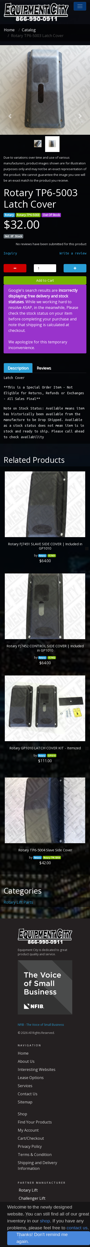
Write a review (73, 253)
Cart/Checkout (31, 1138)
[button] (80, 6)
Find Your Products (35, 1122)
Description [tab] (18, 368)
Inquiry (10, 253)
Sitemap (25, 1102)
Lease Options (31, 1077)
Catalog (29, 29)
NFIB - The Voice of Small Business (41, 1025)
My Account (28, 1130)
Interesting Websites (36, 1069)
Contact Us (27, 1093)
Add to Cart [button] (45, 280)
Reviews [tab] (44, 368)
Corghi (25, 1214)
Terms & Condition (35, 1154)
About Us (26, 1061)
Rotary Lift (28, 1190)
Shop (22, 1114)
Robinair (26, 1206)
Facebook (29, 1236)
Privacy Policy (30, 1146)
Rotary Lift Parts (18, 902)
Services (25, 1085)
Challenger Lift (32, 1198)
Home (9, 29)
